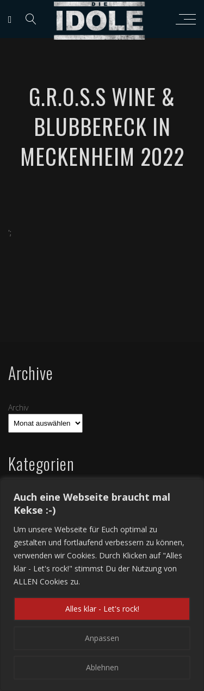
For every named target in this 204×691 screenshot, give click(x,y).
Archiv (18, 407)
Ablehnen (102, 667)
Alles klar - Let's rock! (102, 608)
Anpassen (102, 638)
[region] (102, 585)
